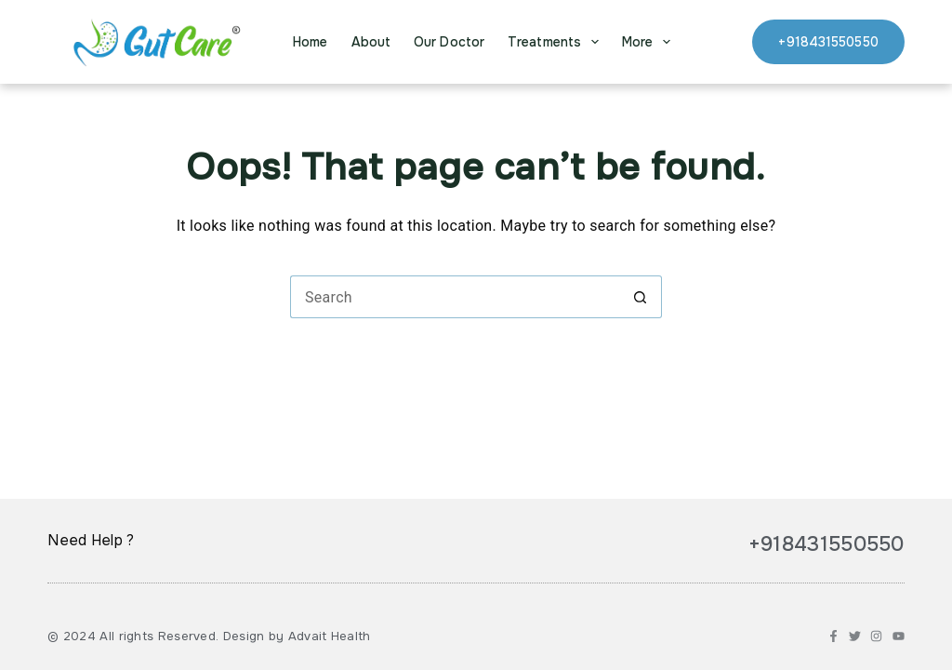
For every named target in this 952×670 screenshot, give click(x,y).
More (650, 42)
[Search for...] (454, 296)
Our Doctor (449, 42)
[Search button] (640, 296)
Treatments (557, 42)
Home (310, 42)
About (371, 42)
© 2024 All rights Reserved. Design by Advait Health (208, 636)
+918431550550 (828, 42)
